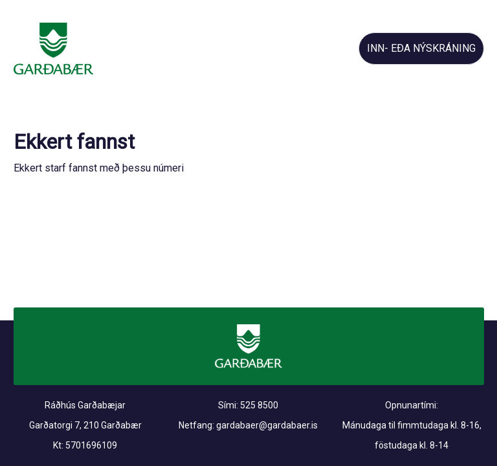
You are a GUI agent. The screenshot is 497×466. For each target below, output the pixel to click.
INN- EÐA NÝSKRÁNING (421, 48)
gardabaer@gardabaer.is (267, 425)
